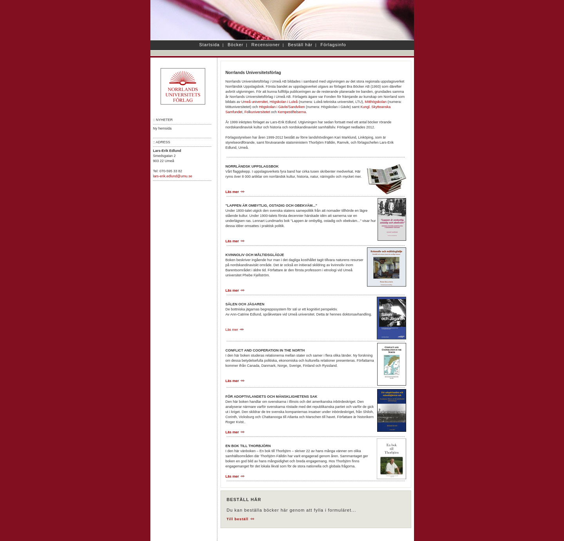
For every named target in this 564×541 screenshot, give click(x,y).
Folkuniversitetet (257, 112)
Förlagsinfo (333, 44)
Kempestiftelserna (292, 112)
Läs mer (235, 192)
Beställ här (300, 44)
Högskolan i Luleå (284, 102)
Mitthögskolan (376, 102)
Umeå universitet (254, 102)
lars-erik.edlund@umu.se (172, 176)
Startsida (209, 44)
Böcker (235, 44)
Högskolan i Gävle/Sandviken (282, 107)
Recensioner (265, 44)
